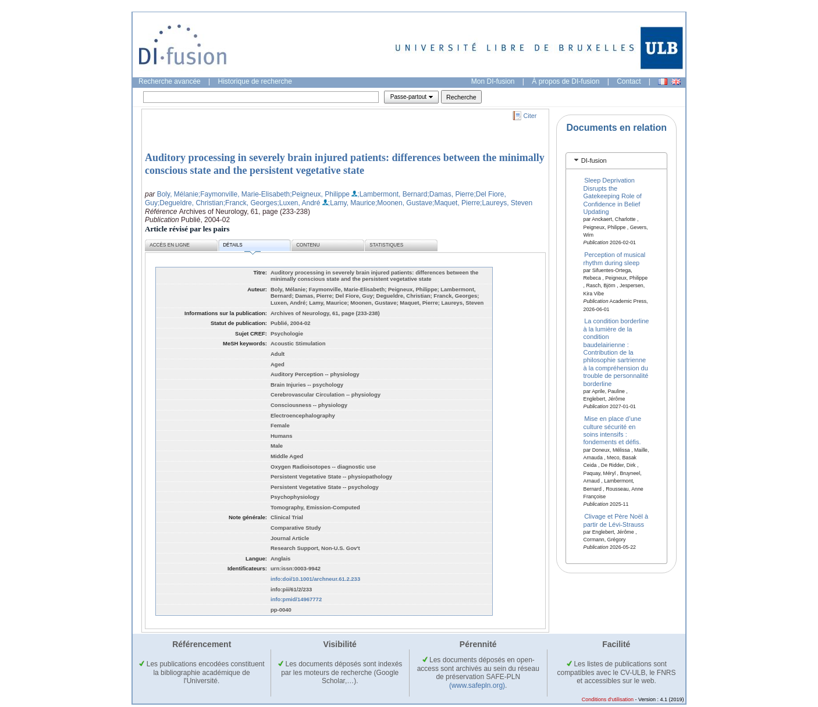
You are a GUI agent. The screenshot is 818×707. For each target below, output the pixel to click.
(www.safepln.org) (477, 685)
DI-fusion (594, 160)
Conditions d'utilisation (608, 699)
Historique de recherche (255, 81)
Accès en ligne (170, 245)
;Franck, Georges (250, 203)
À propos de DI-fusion (565, 81)
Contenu (307, 245)
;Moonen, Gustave (403, 203)
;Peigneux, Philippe (320, 194)
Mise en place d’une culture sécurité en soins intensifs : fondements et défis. (612, 430)
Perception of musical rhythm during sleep (615, 258)
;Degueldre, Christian (190, 203)
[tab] (616, 160)
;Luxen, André (298, 203)
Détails (241, 246)
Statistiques (386, 245)
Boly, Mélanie (177, 194)
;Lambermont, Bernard (392, 194)
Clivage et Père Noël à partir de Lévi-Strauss (616, 520)
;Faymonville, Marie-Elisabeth (244, 194)
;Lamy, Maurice (351, 203)
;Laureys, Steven (506, 203)
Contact (629, 81)
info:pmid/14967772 (296, 599)
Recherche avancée (169, 81)
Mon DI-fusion (493, 81)
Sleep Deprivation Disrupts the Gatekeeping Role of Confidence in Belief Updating (613, 196)
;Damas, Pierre (450, 194)
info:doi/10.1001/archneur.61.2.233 (315, 579)
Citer (530, 115)
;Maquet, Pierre (456, 203)
